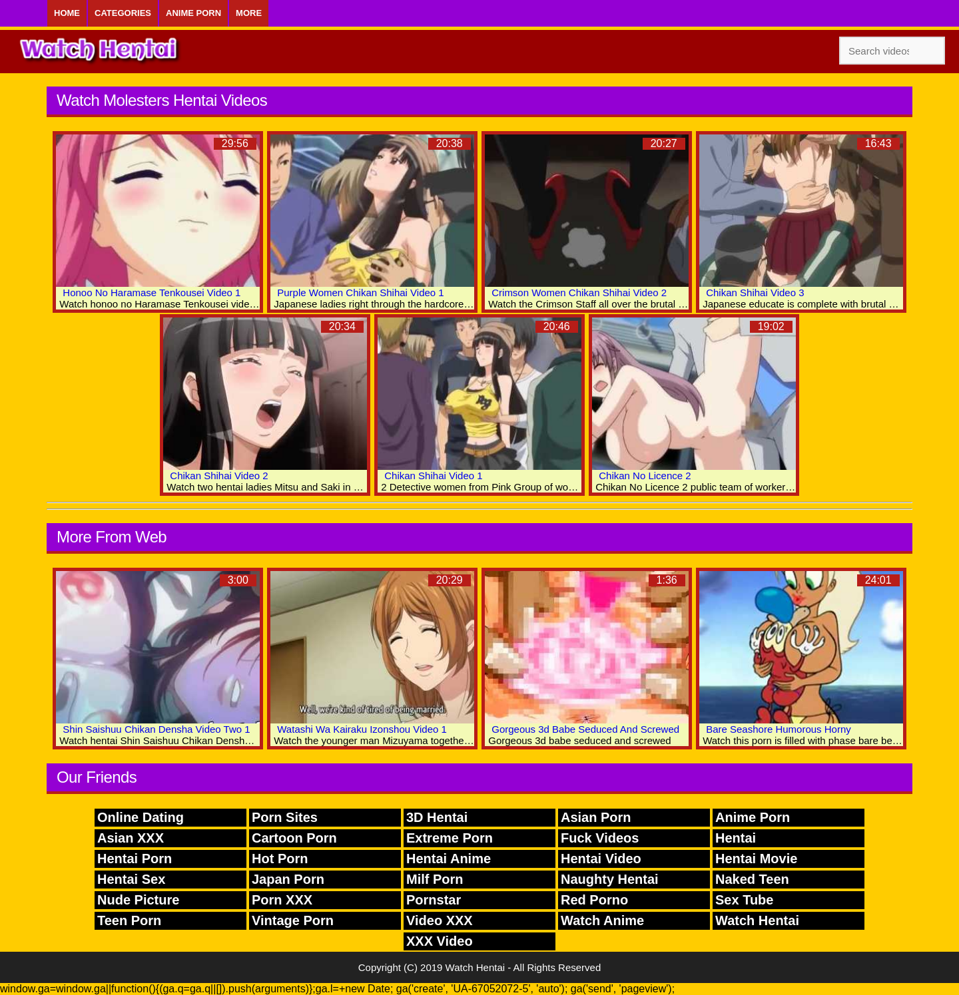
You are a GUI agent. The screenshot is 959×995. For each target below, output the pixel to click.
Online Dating (140, 817)
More (249, 13)
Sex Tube (744, 900)
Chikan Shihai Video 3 (755, 292)
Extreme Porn (449, 838)
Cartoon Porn (294, 838)
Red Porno (594, 900)
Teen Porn (129, 920)
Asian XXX (130, 838)
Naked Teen (752, 879)
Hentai (735, 838)
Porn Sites (285, 817)
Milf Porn (435, 879)
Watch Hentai (757, 920)
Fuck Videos (600, 838)
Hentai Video (601, 858)
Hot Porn (280, 858)
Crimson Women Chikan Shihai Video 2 (579, 292)
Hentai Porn (134, 858)
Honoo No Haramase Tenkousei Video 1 (151, 292)
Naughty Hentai (610, 879)
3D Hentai (437, 817)
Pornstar (433, 900)
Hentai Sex (131, 879)
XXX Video (439, 941)
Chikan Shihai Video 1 (433, 475)
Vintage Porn (293, 920)
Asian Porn (596, 817)
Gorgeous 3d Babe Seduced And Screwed (585, 729)
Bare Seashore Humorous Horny (778, 729)
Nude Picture (138, 900)
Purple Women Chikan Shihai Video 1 (360, 292)
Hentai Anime (448, 858)
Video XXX (439, 920)
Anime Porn (193, 13)
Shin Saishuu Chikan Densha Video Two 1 (156, 729)
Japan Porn (288, 879)
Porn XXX (282, 900)
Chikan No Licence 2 (645, 475)
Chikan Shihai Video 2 (219, 475)
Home (67, 13)
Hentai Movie (756, 858)
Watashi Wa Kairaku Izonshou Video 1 (362, 729)
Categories (123, 13)
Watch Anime (602, 920)
